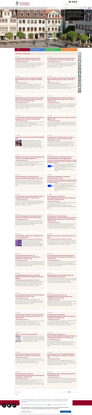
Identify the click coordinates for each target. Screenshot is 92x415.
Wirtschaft (35, 49)
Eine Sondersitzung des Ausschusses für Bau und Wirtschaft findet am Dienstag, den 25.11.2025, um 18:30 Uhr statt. (61, 99)
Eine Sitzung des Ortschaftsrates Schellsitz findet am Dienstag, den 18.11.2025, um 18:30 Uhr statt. (29, 118)
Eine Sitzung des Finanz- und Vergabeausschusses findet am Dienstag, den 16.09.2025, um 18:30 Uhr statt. (60, 355)
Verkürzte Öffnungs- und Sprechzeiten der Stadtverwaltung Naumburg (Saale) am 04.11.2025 (29, 177)
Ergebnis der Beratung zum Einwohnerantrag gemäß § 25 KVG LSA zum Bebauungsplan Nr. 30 (29, 157)
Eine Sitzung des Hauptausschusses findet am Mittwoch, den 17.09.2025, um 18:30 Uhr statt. (28, 354)
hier (49, 404)
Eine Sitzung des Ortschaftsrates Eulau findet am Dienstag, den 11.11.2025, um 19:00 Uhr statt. (60, 138)
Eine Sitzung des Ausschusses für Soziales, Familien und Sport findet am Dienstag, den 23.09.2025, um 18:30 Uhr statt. (29, 316)
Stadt (18, 49)
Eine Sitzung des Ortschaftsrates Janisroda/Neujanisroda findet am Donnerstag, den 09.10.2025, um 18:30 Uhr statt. (61, 198)
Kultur (66, 49)
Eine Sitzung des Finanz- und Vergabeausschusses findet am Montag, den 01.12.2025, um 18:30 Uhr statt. (29, 79)
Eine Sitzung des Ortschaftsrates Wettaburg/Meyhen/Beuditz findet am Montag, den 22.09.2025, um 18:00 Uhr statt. (61, 316)
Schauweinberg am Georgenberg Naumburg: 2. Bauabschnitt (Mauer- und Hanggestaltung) (60, 157)
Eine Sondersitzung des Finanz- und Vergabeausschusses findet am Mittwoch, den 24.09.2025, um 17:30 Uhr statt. (59, 296)
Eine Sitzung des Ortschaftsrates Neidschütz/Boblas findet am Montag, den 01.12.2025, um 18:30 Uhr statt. (61, 79)
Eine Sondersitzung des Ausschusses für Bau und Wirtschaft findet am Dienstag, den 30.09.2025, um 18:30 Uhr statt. (61, 257)
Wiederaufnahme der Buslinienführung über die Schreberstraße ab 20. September (60, 276)
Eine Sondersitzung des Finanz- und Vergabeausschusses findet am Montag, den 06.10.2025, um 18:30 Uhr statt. (27, 257)
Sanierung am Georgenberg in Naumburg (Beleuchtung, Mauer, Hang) (58, 177)
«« (60, 392)
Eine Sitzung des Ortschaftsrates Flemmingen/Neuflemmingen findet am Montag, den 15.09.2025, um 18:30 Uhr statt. (29, 375)
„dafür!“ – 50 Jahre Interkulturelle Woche (26, 334)
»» (76, 392)
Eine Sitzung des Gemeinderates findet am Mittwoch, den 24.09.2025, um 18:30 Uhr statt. (29, 295)
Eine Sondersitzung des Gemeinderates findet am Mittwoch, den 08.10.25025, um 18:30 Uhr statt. (28, 216)
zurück (16, 394)
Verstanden (65, 411)
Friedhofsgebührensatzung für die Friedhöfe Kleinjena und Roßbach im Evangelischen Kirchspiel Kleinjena (29, 276)
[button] (14, 405)
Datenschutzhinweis (26, 411)
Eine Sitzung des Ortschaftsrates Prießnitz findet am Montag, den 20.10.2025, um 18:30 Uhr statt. (29, 197)
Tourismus (51, 49)
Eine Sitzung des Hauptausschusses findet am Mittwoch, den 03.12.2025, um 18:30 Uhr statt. (28, 59)
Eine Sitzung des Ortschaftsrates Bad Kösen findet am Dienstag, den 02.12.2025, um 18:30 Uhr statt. (61, 59)
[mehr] (33, 67)
